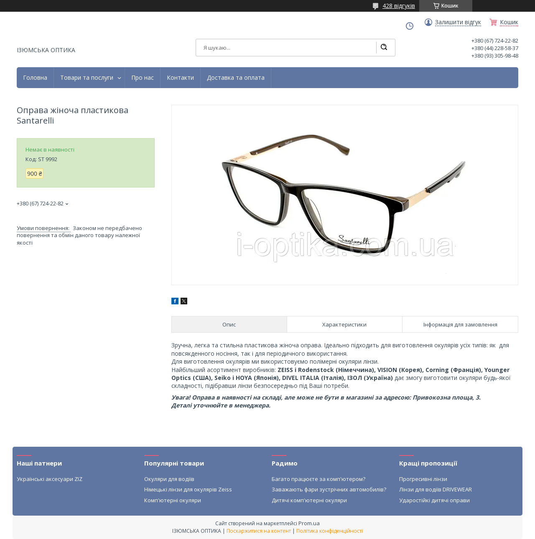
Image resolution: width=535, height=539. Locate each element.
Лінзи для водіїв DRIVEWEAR (435, 489)
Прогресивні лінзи (423, 479)
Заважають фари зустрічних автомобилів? (329, 489)
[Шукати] (383, 47)
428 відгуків (398, 6)
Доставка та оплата (236, 77)
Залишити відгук (458, 22)
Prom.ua (309, 523)
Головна (35, 77)
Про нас (142, 77)
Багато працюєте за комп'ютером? (318, 479)
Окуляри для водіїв (169, 479)
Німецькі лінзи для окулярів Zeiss (188, 489)
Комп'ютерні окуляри (172, 500)
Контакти (180, 77)
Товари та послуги (86, 77)
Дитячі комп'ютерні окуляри (309, 500)
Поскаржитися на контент (259, 530)
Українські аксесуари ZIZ (49, 479)
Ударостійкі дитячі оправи (434, 500)
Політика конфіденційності (329, 530)
